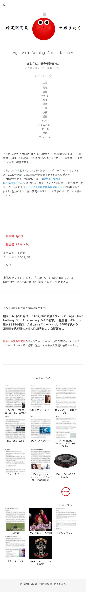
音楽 (49, 68)
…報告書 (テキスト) (16, 244)
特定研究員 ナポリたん (53, 583)
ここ (5, 345)
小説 (45, 108)
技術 (45, 112)
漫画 (45, 116)
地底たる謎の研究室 (14, 341)
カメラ (45, 120)
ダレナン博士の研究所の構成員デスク (44, 187)
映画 (45, 91)
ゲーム (45, 129)
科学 (45, 104)
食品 (45, 87)
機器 (45, 133)
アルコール (45, 137)
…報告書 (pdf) (13, 236)
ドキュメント (45, 125)
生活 (45, 83)
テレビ (45, 95)
